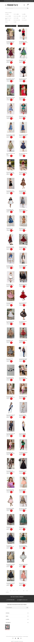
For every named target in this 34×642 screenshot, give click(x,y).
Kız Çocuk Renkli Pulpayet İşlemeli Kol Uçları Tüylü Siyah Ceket (23, 359)
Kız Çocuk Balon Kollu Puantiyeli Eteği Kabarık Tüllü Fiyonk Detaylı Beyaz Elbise (11, 210)
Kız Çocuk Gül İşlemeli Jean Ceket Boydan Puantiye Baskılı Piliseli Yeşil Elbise (23, 61)
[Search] (17, 8)
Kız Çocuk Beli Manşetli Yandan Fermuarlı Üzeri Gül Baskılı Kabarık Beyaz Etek (10, 378)
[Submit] (27, 607)
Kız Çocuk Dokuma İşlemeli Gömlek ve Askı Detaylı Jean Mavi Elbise (23, 135)
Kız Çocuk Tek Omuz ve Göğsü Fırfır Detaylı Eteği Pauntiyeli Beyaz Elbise (10, 173)
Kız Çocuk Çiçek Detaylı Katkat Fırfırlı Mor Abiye (10, 490)
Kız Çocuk (10, 12)
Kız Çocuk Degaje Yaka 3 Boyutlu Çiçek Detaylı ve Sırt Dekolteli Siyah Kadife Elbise (23, 285)
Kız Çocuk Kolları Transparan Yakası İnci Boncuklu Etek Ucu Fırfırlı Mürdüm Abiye (10, 527)
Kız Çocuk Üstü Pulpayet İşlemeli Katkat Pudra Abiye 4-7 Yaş (10, 509)
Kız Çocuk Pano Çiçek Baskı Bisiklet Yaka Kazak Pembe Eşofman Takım (10, 453)
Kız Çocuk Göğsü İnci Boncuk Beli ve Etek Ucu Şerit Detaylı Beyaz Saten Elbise (10, 285)
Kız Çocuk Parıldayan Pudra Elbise (10, 303)
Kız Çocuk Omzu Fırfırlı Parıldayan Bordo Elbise (23, 247)
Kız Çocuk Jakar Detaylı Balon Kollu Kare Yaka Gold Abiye (23, 509)
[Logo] (12, 5)
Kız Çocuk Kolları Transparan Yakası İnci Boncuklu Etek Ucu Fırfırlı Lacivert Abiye (10, 546)
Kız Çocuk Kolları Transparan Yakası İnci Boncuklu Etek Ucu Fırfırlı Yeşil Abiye (23, 527)
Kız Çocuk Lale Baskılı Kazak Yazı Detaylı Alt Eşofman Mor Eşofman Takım (22, 434)
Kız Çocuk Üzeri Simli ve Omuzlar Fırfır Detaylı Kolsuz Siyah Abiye (22, 471)
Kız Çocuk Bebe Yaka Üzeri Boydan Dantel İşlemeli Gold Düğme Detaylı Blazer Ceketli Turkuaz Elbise (11, 79)
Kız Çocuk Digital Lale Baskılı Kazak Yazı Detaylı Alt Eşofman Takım (23, 378)
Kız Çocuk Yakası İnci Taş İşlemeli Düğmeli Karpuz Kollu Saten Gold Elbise (10, 42)
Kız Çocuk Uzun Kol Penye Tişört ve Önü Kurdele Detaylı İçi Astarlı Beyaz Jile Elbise (23, 266)
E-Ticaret (15, 641)
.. (20, 590)
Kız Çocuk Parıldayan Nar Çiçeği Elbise (23, 341)
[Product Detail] (10, 31)
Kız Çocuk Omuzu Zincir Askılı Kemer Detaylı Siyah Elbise (11, 191)
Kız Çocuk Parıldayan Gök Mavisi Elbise (23, 154)
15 (23, 590)
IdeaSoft (12, 641)
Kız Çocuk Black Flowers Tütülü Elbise (23, 322)
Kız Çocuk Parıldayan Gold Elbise (11, 154)
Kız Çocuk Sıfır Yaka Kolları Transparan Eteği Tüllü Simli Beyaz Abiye (23, 565)
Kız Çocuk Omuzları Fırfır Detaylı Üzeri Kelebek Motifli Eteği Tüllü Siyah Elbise (23, 79)
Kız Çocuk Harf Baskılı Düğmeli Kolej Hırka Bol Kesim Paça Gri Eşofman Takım (23, 415)
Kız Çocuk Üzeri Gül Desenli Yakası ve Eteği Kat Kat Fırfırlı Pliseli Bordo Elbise (11, 98)
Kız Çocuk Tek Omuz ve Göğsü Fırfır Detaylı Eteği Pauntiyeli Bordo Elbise (23, 173)
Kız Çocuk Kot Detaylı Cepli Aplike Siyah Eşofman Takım (11, 434)
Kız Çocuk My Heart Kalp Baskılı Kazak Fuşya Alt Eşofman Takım (23, 397)
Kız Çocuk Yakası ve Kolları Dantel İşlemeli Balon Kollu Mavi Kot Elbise (11, 135)
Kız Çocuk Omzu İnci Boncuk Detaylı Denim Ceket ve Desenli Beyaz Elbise (10, 266)
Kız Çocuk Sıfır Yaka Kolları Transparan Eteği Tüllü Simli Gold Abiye (11, 565)
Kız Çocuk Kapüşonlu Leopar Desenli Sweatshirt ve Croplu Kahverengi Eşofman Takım (11, 471)
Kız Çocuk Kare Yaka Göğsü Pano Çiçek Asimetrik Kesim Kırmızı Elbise (22, 98)
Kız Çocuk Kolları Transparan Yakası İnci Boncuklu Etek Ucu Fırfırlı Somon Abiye (23, 583)
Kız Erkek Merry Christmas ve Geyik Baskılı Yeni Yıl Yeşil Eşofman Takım (23, 453)
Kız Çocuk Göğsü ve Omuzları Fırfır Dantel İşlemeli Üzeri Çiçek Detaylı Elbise (11, 117)
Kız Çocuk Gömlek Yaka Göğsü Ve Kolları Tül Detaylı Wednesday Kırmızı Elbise (23, 303)
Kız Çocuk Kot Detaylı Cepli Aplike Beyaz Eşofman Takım (11, 415)
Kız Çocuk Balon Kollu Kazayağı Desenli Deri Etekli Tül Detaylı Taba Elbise (22, 191)
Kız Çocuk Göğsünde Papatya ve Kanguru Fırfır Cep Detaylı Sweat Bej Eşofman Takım (11, 397)
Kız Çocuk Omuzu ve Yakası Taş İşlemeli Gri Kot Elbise (23, 210)
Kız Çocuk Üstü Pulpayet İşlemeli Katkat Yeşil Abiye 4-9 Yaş (23, 546)
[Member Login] (24, 4)
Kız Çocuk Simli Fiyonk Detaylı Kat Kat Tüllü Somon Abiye (22, 490)
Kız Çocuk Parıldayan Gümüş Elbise (10, 359)
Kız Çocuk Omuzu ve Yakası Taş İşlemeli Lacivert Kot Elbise (10, 229)
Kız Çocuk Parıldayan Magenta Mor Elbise (10, 60)
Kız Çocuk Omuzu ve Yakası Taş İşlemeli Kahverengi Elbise (22, 229)
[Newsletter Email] (17, 607)
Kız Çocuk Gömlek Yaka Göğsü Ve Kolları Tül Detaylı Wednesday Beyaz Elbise (11, 322)
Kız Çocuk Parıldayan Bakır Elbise (10, 341)
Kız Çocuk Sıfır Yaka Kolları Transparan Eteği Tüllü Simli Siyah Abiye (11, 583)
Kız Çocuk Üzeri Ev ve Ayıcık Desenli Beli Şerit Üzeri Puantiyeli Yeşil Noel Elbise (23, 117)
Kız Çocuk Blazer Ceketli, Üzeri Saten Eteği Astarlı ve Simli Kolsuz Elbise (23, 42)
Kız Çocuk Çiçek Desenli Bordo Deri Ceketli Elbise (10, 247)
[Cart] (27, 4)
